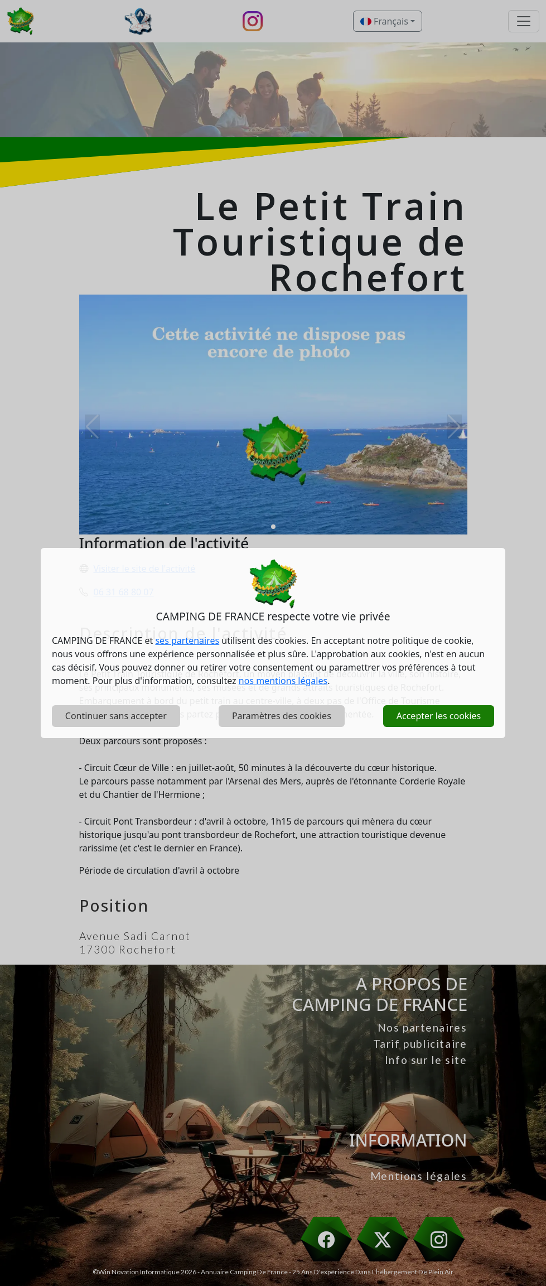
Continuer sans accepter (116, 716)
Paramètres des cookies (281, 716)
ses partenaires (187, 640)
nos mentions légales (283, 681)
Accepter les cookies (439, 716)
